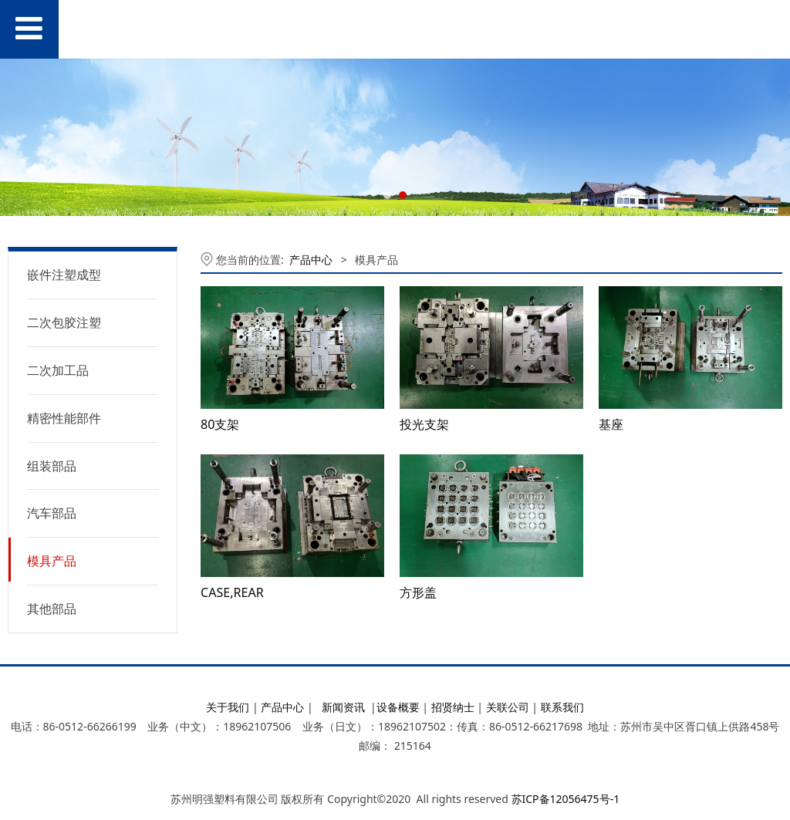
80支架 (220, 424)
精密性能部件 (64, 418)
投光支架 (424, 424)
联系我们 (562, 707)
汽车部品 (51, 512)
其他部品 (51, 608)
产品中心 (311, 259)
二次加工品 (58, 370)
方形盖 (418, 592)
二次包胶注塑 (64, 322)
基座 (611, 424)
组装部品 (51, 465)
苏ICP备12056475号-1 (565, 798)
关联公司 (507, 707)
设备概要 (398, 707)
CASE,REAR (232, 592)
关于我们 (227, 707)
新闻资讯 (343, 707)
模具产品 (51, 560)
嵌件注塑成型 (64, 274)
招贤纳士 (452, 707)
